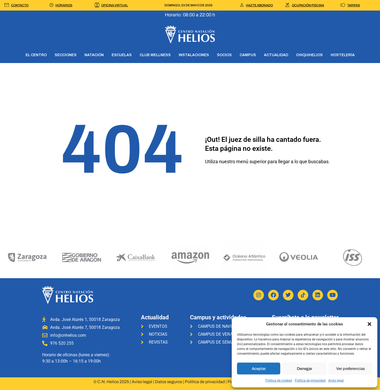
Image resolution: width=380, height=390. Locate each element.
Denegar (304, 369)
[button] (369, 324)
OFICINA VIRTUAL (114, 5)
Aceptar (259, 369)
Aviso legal (336, 380)
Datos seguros (168, 381)
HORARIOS (63, 5)
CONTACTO (19, 5)
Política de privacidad (310, 380)
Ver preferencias (350, 369)
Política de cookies (278, 380)
